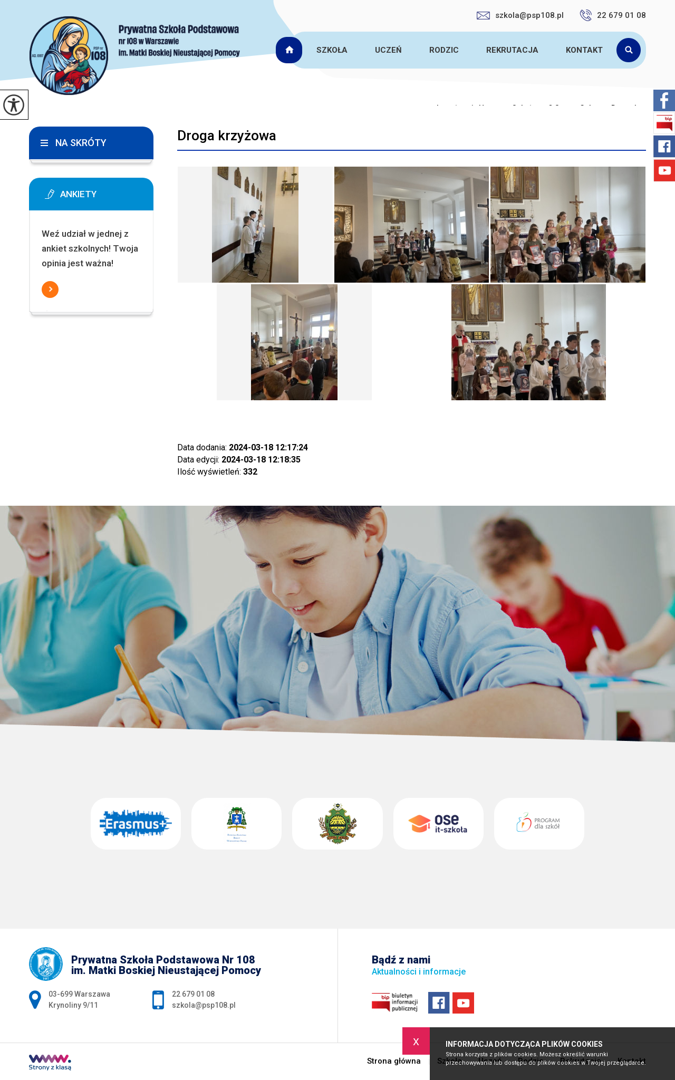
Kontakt (584, 50)
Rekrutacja (512, 50)
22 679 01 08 (613, 15)
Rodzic (444, 50)
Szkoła (332, 50)
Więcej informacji (50, 289)
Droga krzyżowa (226, 135)
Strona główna (290, 50)
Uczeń (388, 50)
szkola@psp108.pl (520, 15)
